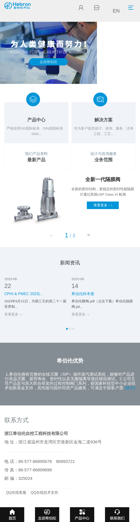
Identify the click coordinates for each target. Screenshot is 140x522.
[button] (88, 235)
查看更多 (102, 205)
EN (116, 11)
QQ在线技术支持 (44, 492)
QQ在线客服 (16, 492)
